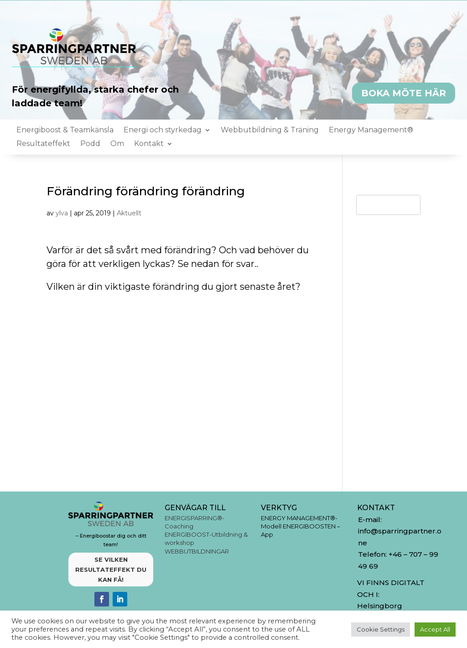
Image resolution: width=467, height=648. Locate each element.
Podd (90, 144)
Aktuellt (129, 213)
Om (117, 144)
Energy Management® (371, 130)
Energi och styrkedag (163, 130)
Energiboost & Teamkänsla (65, 130)
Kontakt (149, 144)
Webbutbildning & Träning (270, 130)
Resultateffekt (43, 144)
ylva (62, 213)
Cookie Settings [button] (381, 629)
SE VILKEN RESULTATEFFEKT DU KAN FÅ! (110, 569)
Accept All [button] (435, 629)
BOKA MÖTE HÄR (403, 93)
